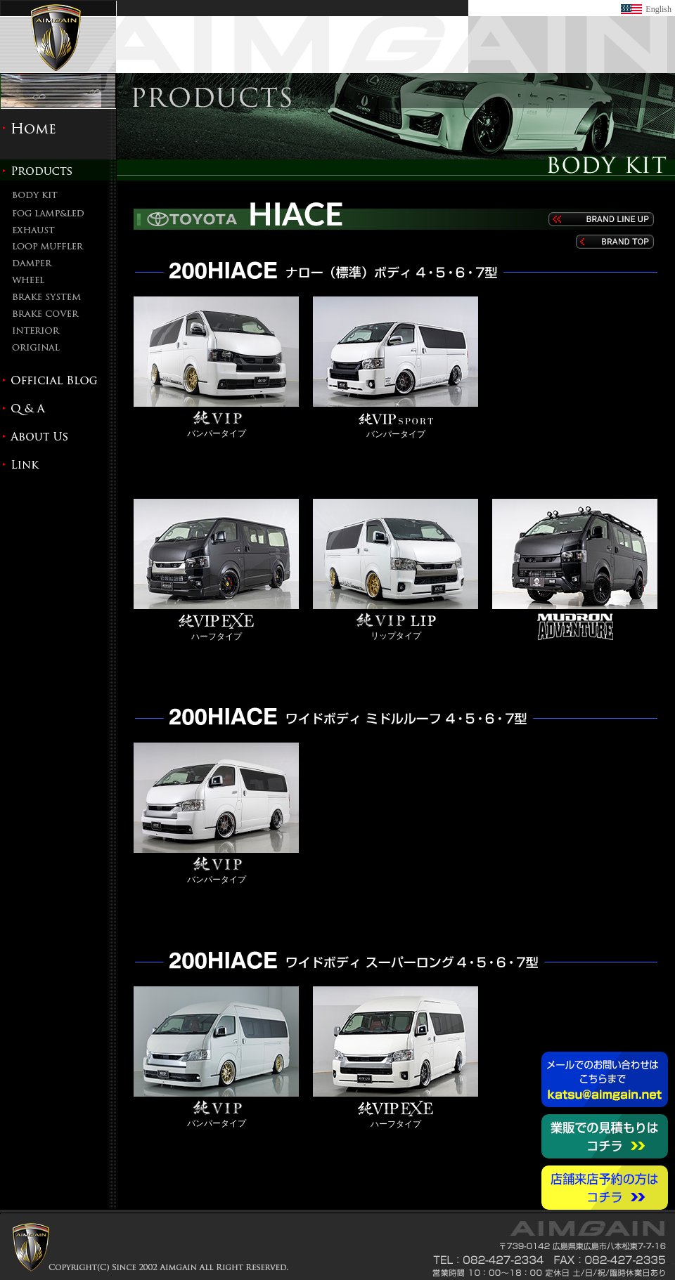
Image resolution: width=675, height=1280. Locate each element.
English (658, 9)
